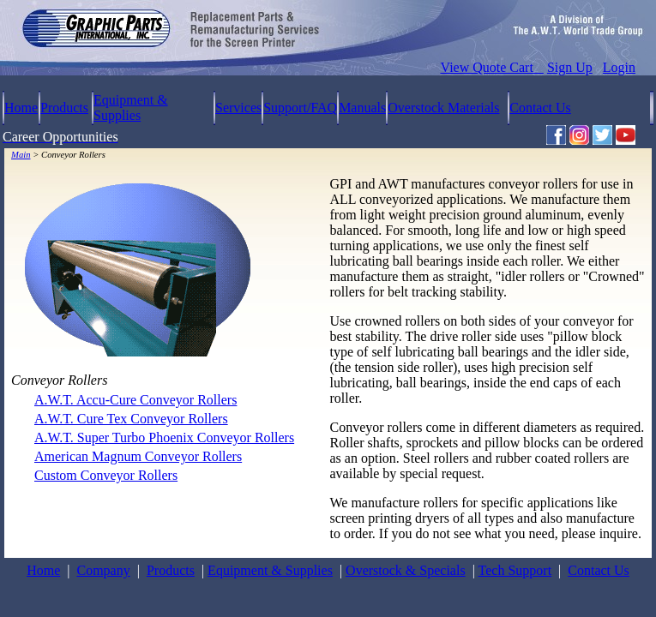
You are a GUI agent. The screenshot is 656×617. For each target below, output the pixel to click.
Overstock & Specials (406, 570)
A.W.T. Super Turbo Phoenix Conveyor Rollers (164, 437)
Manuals (362, 107)
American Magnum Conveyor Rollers (138, 456)
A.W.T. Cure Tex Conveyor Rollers (131, 418)
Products (64, 107)
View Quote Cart (492, 67)
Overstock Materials (443, 107)
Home (21, 107)
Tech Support (515, 570)
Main (21, 154)
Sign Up (570, 67)
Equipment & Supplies (130, 108)
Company (102, 570)
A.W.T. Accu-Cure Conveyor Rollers (135, 399)
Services (238, 107)
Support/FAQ (300, 107)
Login (619, 67)
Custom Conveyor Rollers (106, 475)
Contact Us (540, 107)
